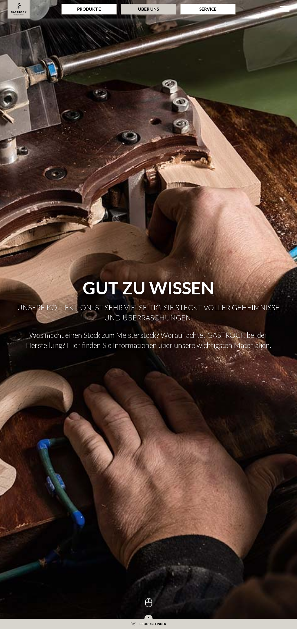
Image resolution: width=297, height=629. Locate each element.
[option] (148, 104)
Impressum (91, 524)
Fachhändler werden (149, 460)
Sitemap (90, 460)
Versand (148, 450)
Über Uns (148, 9)
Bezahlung (148, 440)
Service (208, 9)
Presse (206, 440)
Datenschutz (149, 524)
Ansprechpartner (206, 470)
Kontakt (206, 460)
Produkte (89, 9)
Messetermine (91, 470)
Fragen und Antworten (91, 440)
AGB (206, 524)
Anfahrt (206, 450)
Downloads (91, 450)
